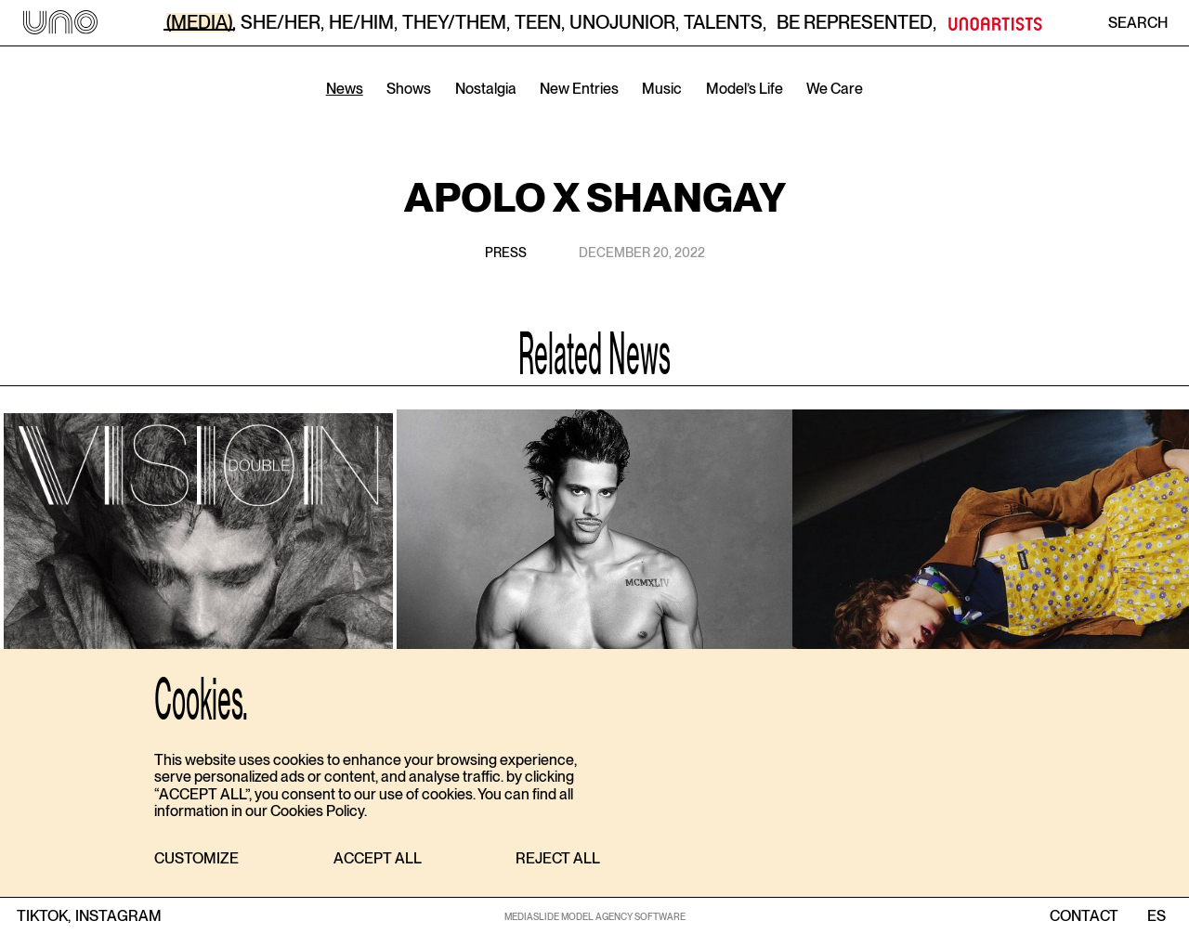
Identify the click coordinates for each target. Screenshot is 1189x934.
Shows (408, 88)
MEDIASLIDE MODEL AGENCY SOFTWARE (595, 916)
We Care (834, 88)
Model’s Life (744, 88)
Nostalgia (485, 88)
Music (662, 88)
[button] (196, 859)
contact (1084, 916)
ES (1156, 916)
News (344, 88)
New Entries (579, 88)
